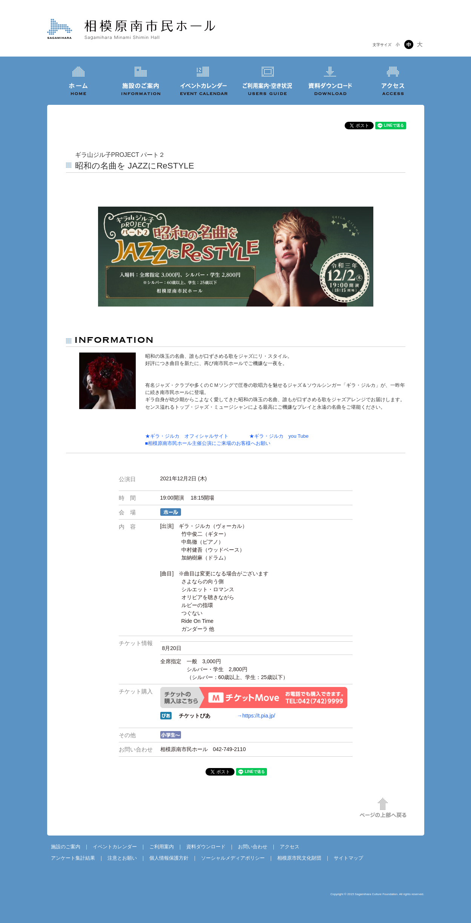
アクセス (289, 846)
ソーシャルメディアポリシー (233, 858)
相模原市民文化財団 (299, 858)
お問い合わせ (252, 846)
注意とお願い (122, 858)
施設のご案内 (65, 846)
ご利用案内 (161, 846)
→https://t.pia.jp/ (256, 716)
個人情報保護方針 (169, 858)
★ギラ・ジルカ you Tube (269, 436)
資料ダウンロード (206, 846)
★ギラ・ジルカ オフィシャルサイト (187, 436)
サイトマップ (348, 858)
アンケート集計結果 (73, 858)
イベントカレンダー (115, 846)
